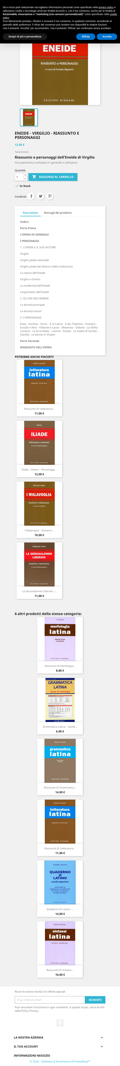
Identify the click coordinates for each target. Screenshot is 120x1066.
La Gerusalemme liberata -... (39, 591)
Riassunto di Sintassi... (60, 970)
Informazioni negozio (32, 1055)
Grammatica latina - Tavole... (60, 726)
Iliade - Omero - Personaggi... (39, 469)
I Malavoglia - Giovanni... (39, 530)
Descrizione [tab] (30, 212)
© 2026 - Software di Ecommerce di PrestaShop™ (60, 1061)
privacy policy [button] (106, 7)
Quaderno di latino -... (60, 909)
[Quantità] (19, 177)
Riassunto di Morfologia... (60, 666)
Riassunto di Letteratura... (39, 408)
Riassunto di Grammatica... (60, 787)
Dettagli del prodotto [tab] (58, 212)
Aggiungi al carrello (53, 177)
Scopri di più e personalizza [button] (25, 36)
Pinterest (49, 196)
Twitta (40, 196)
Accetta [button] (106, 36)
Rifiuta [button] (86, 36)
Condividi (31, 196)
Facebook (60, 1022)
